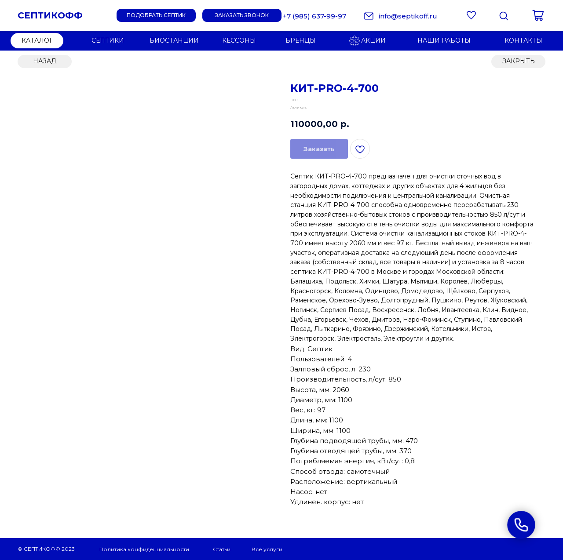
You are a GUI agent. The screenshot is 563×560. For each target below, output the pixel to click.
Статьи (221, 549)
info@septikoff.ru (408, 16)
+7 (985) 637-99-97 (314, 16)
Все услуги (267, 549)
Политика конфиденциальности (144, 549)
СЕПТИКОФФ (50, 15)
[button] (242, 15)
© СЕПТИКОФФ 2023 (46, 548)
